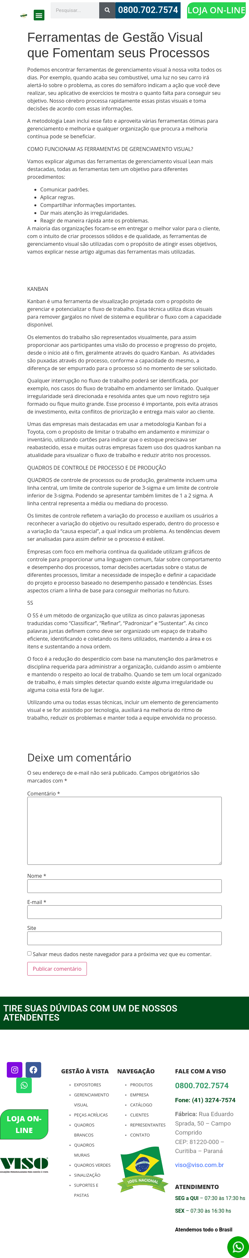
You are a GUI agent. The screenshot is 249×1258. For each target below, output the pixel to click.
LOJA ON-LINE (216, 10)
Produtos (141, 1085)
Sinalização (87, 1175)
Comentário (43, 793)
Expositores (87, 1085)
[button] (39, 15)
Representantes (147, 1125)
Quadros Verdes (92, 1165)
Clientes (139, 1115)
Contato (140, 1135)
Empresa (139, 1095)
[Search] (107, 10)
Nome (36, 875)
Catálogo (141, 1105)
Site (31, 928)
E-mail (36, 902)
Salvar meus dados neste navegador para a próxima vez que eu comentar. (122, 954)
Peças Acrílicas (91, 1115)
